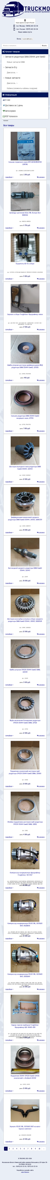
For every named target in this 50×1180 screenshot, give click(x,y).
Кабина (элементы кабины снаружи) (22, 88)
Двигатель (12, 72)
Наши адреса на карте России (25, 21)
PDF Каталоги (10, 116)
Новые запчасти (11, 78)
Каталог (5, 120)
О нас (6, 100)
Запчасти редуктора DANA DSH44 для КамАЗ (24, 56)
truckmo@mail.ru (27, 39)
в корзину (41, 177)
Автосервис (9, 111)
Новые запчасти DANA (16, 62)
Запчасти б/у (10, 67)
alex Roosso (25, 1172)
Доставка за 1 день (13, 105)
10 (39, 1149)
